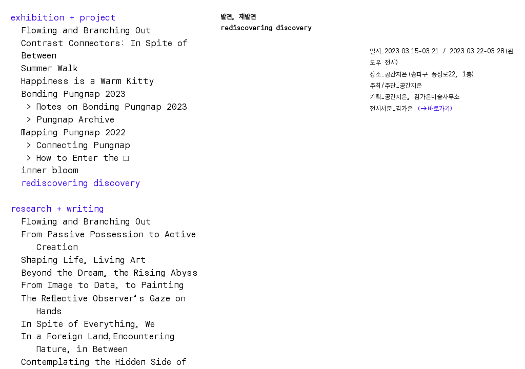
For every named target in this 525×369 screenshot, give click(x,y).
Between (33, 55)
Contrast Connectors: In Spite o (102, 42)
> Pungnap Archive (68, 119)
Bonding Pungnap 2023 (68, 93)
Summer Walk (44, 67)
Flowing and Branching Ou (78, 30)
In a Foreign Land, (62, 336)
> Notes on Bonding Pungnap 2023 (99, 106)
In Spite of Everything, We (83, 323)
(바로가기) (435, 108)
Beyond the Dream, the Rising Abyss (104, 272)
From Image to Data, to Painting (100, 284)
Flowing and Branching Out (86, 221)
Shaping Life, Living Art (78, 259)
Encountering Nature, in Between (105, 342)
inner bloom (44, 169)
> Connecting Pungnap (70, 144)
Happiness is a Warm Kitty (87, 80)
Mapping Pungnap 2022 (68, 132)
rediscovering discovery (75, 182)
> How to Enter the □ (70, 157)
